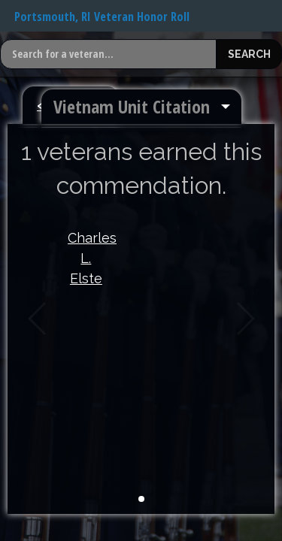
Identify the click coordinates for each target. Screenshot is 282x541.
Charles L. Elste (86, 258)
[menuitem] (141, 106)
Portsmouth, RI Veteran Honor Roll (102, 16)
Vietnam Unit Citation (131, 106)
